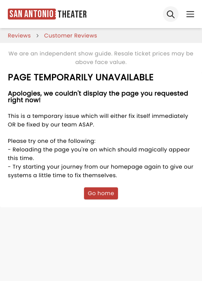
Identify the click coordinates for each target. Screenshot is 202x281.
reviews (19, 35)
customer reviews (70, 35)
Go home (101, 193)
